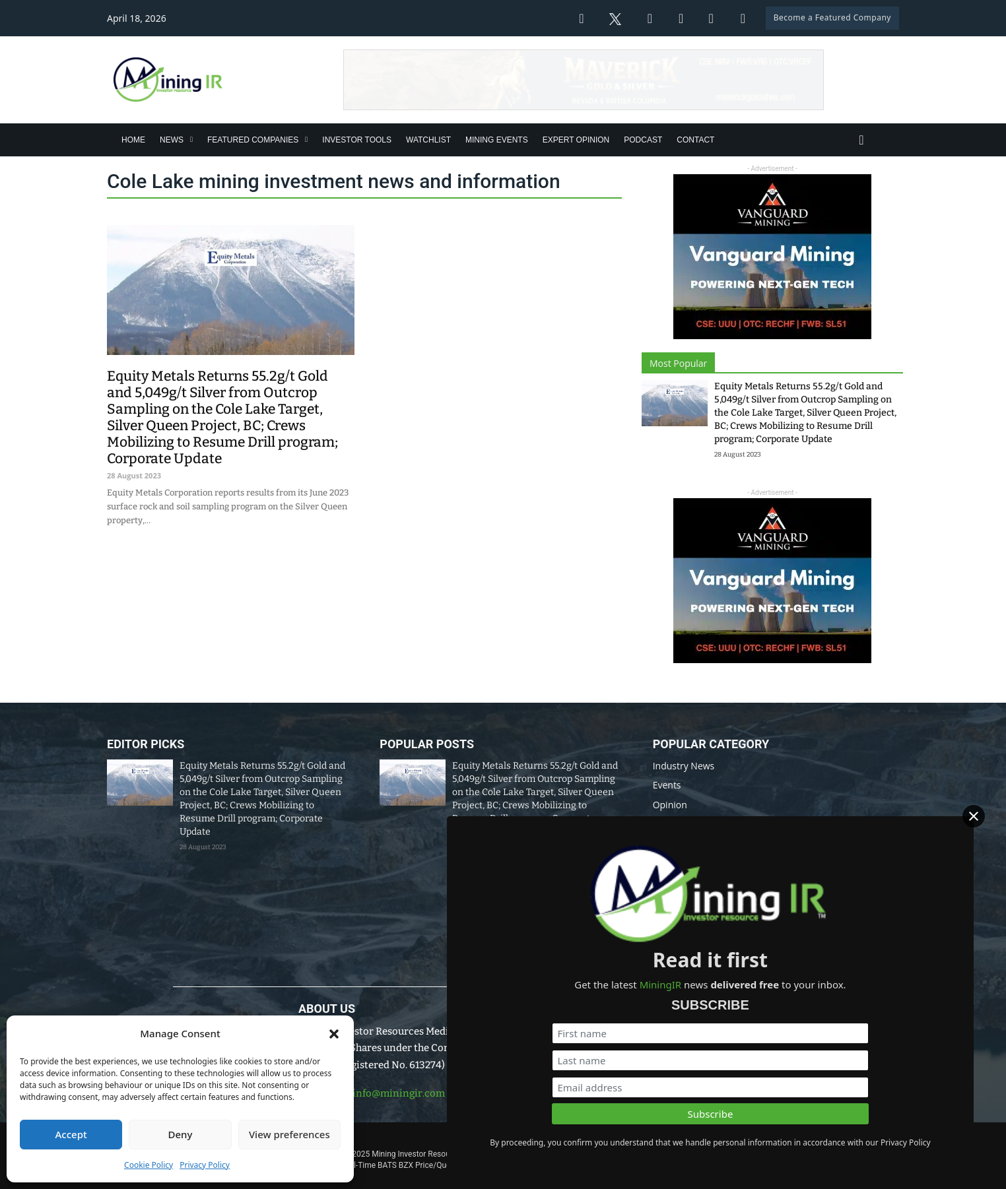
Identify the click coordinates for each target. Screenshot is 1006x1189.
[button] (334, 1034)
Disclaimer (562, 1135)
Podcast (643, 140)
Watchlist (428, 140)
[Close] (986, 817)
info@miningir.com (398, 1093)
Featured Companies (252, 140)
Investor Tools (356, 140)
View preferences (289, 1134)
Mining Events (496, 140)
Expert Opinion (576, 140)
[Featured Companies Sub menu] (306, 139)
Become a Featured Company (832, 17)
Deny (180, 1134)
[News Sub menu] (191, 139)
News (172, 140)
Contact (695, 140)
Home (133, 140)
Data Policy (502, 1135)
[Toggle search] (861, 139)
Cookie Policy (148, 1165)
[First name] (854, 999)
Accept (71, 1134)
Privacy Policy (205, 1165)
